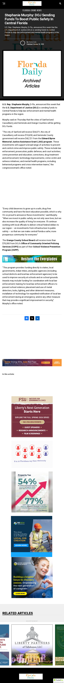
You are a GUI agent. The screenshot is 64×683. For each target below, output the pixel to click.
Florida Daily (32, 42)
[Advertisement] (32, 188)
